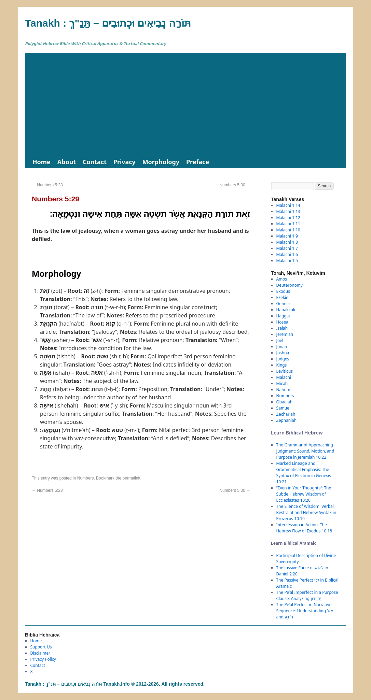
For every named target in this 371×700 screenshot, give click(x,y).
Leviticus (284, 371)
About (66, 162)
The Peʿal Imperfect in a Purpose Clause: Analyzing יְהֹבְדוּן (307, 595)
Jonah (281, 346)
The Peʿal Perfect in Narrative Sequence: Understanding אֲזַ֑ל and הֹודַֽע (304, 611)
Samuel (283, 408)
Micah (282, 383)
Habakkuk (286, 310)
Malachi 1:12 (288, 217)
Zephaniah (286, 420)
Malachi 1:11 (288, 224)
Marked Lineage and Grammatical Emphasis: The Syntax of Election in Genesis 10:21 (303, 472)
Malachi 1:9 (287, 236)
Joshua (282, 353)
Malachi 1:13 (288, 211)
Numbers (85, 478)
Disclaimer (40, 653)
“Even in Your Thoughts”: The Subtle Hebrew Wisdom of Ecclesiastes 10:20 (303, 494)
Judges (282, 359)
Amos (281, 279)
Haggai (283, 316)
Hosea (282, 322)
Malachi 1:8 (287, 242)
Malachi (283, 377)
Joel (279, 340)
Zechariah (286, 414)
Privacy (124, 162)
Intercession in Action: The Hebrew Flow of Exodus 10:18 (304, 528)
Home (41, 162)
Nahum (283, 389)
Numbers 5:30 (234, 185)
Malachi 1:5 (287, 260)
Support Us (41, 647)
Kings (281, 365)
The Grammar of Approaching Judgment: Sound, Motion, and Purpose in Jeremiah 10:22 (305, 451)
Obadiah (284, 402)
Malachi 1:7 (287, 248)
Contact (95, 162)
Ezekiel (282, 297)
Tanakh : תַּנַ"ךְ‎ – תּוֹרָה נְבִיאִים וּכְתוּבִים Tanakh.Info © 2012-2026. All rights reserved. (115, 684)
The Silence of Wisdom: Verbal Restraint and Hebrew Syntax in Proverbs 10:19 (306, 512)
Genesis (283, 303)
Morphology (160, 162)
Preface (197, 162)
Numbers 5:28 (47, 185)
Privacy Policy (43, 659)
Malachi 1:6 (287, 254)
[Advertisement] (185, 104)
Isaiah (282, 328)
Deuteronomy (289, 285)
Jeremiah (284, 334)
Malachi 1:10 (288, 230)
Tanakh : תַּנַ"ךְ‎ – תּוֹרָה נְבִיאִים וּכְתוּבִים (108, 23)
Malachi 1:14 (288, 205)
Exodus (283, 291)
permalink (131, 478)
